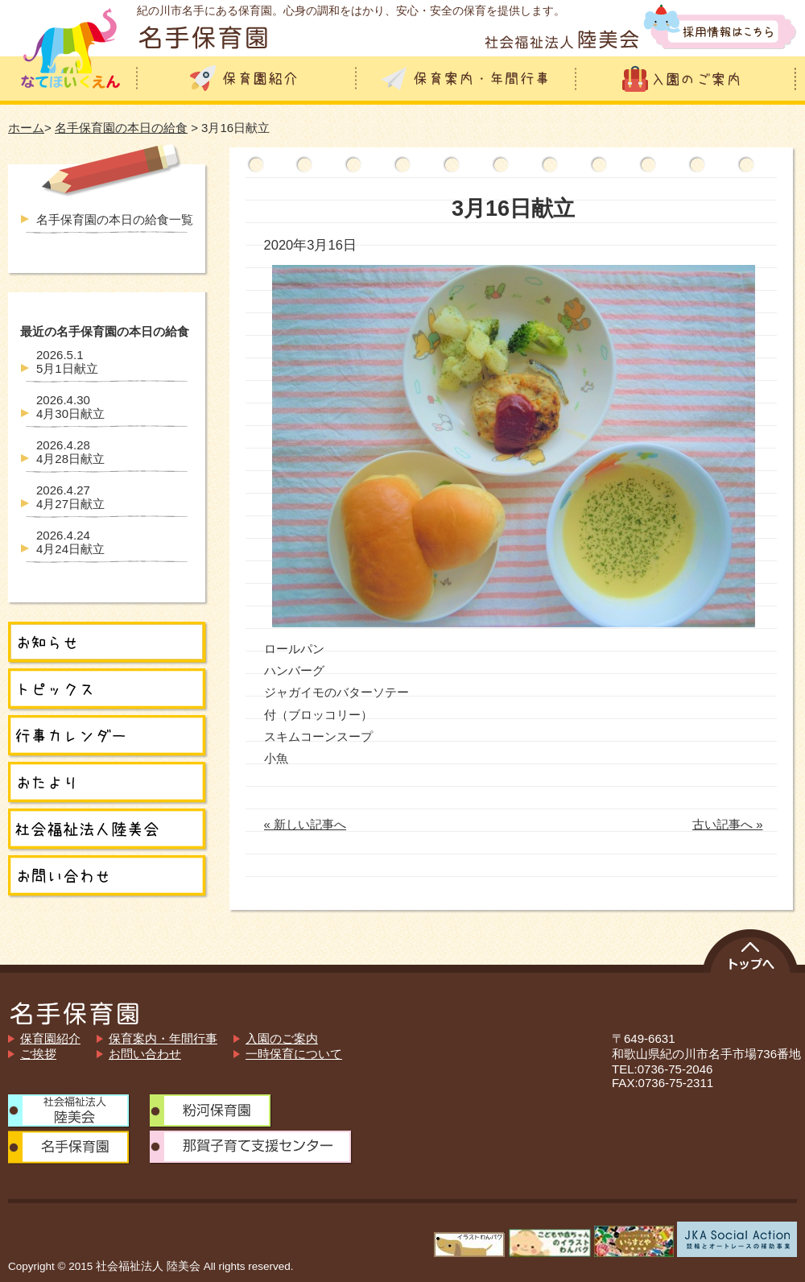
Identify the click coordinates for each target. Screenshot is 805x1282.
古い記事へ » (727, 824)
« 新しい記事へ (305, 824)
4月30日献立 (70, 406)
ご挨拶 (38, 1054)
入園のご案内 (282, 1038)
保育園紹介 (50, 1038)
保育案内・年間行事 (163, 1038)
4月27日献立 (70, 497)
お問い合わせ (145, 1054)
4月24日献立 (70, 542)
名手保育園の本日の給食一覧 (114, 219)
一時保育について (294, 1054)
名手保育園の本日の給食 (121, 127)
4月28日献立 (70, 451)
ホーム (26, 127)
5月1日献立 (67, 361)
